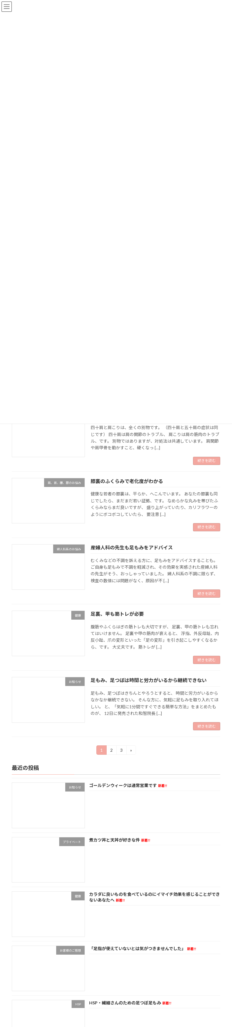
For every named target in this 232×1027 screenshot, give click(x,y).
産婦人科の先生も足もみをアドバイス (132, 547)
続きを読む (207, 460)
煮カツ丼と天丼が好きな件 (119, 839)
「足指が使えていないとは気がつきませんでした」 (142, 948)
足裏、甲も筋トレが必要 (117, 614)
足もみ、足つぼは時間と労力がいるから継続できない (149, 680)
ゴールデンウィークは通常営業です (128, 785)
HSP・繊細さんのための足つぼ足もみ (130, 1003)
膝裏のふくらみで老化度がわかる (127, 481)
